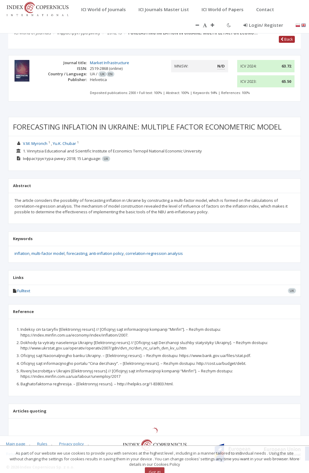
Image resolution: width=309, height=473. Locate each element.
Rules (42, 443)
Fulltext (23, 290)
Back (287, 39)
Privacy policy (71, 443)
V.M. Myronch (35, 143)
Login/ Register (263, 25)
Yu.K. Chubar (64, 143)
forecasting (76, 253)
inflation (22, 253)
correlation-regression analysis (154, 253)
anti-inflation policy (106, 253)
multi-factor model (48, 253)
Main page (15, 443)
